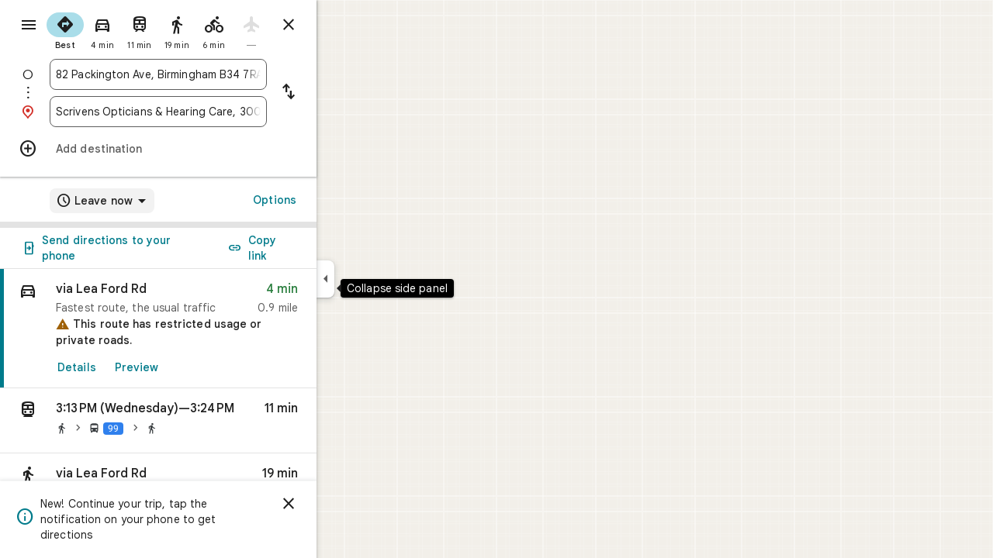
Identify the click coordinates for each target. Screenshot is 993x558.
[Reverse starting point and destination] (344, 93)
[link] (214, 328)
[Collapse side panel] (381, 279)
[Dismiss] (344, 503)
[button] (214, 420)
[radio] (121, 29)
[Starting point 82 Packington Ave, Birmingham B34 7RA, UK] (214, 74)
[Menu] (28, 26)
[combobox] (214, 74)
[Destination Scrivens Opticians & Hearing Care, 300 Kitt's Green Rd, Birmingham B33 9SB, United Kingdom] (214, 111)
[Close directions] (344, 24)
